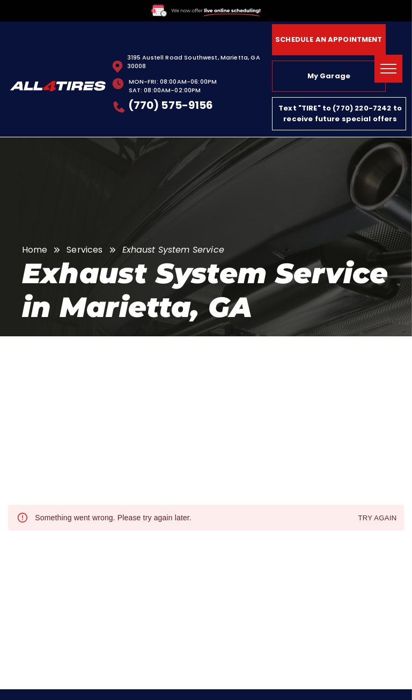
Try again (377, 518)
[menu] (388, 69)
